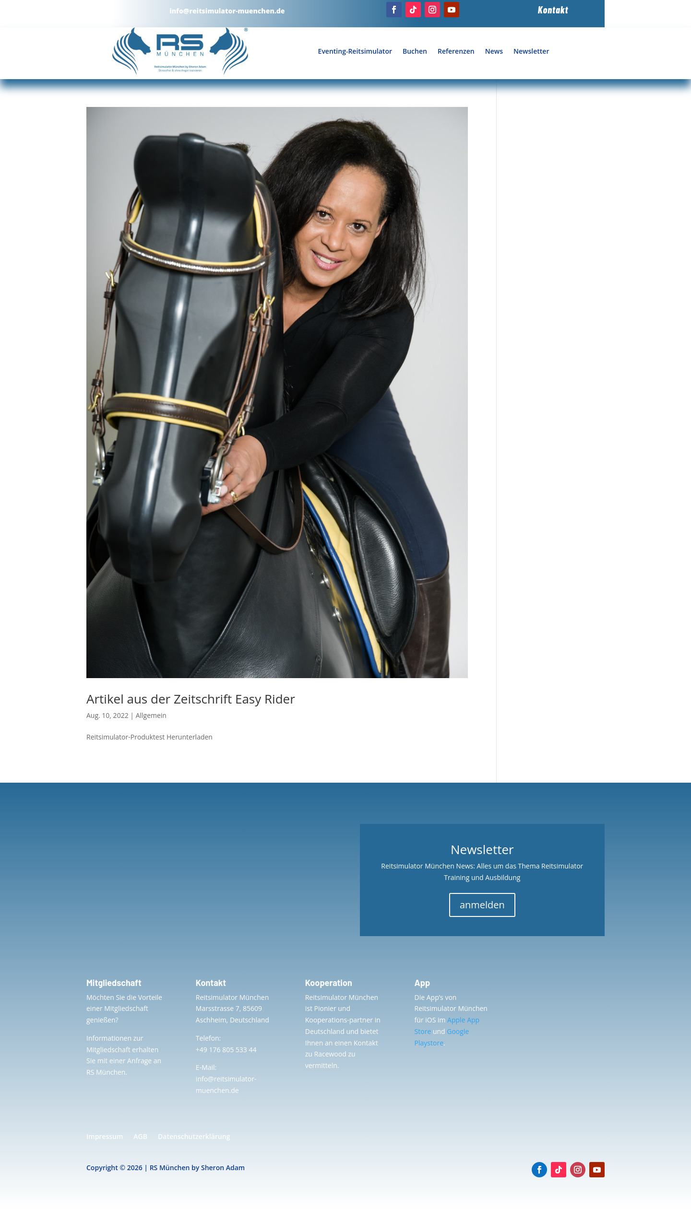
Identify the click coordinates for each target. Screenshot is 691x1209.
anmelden (482, 904)
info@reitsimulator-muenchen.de (227, 10)
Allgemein (151, 715)
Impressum (104, 1137)
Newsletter (531, 51)
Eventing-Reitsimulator (355, 51)
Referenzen (456, 51)
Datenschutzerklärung (194, 1137)
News (494, 51)
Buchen (415, 51)
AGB (140, 1137)
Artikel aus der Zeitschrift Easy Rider (190, 698)
